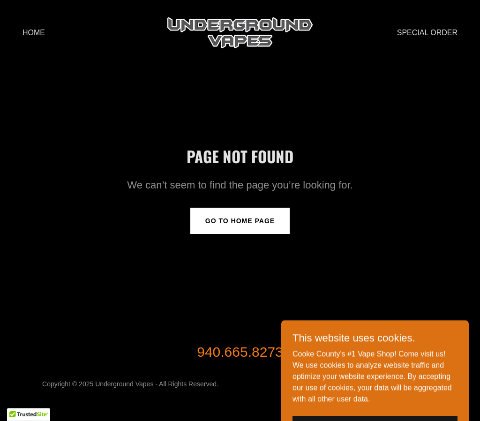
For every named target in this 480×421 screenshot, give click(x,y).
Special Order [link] (427, 33)
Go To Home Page (240, 221)
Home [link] (33, 33)
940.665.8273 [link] (240, 352)
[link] (239, 32)
